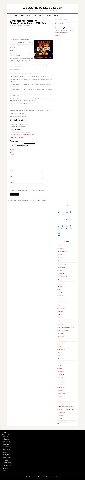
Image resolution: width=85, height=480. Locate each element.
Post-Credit (60, 358)
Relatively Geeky (28, 103)
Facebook (62, 228)
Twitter (59, 228)
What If (60, 418)
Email (11, 176)
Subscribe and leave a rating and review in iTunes (23, 134)
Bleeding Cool (17, 66)
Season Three (61, 387)
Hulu (59, 305)
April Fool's (60, 254)
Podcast (65, 19)
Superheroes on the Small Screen (65, 406)
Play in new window (18, 39)
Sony (59, 400)
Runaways (60, 368)
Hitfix (26, 61)
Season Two (61, 390)
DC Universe (61, 283)
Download (26, 39)
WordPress (53, 476)
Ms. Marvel (60, 343)
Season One (61, 377)
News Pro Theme (37, 476)
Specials (60, 403)
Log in (57, 476)
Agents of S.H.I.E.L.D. (63, 251)
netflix (56, 23)
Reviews (60, 365)
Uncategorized (61, 412)
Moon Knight (61, 336)
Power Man (61, 23)
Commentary (61, 273)
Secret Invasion (61, 393)
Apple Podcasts (58, 214)
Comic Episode (61, 267)
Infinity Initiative (61, 308)
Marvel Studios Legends (63, 330)
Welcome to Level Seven (42, 7)
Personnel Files (61, 349)
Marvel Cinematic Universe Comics (66, 327)
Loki (59, 321)
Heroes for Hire (58, 22)
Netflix (61, 19)
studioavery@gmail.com (20, 123)
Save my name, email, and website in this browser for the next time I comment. (28, 190)
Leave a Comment (26, 25)
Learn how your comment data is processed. (35, 200)
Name (11, 170)
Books (59, 260)
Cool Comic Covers (62, 276)
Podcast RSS (66, 214)
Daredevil (60, 279)
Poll (59, 355)
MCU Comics (61, 333)
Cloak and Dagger (62, 264)
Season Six (60, 384)
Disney (59, 289)
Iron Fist (63, 22)
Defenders (60, 286)
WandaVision (61, 415)
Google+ (66, 228)
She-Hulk (60, 396)
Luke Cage (73, 22)
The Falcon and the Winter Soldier (66, 409)
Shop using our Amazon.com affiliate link (21, 136)
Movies (59, 339)
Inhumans (60, 311)
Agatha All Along (62, 245)
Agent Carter (61, 248)
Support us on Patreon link (18, 137)
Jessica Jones (68, 22)
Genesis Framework (47, 476)
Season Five (61, 371)
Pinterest (70, 228)
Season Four (61, 374)
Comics (60, 270)
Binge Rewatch (61, 257)
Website (12, 182)
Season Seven (61, 381)
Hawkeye (60, 298)
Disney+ (60, 292)
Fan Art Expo (61, 295)
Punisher (60, 362)
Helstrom (60, 302)
